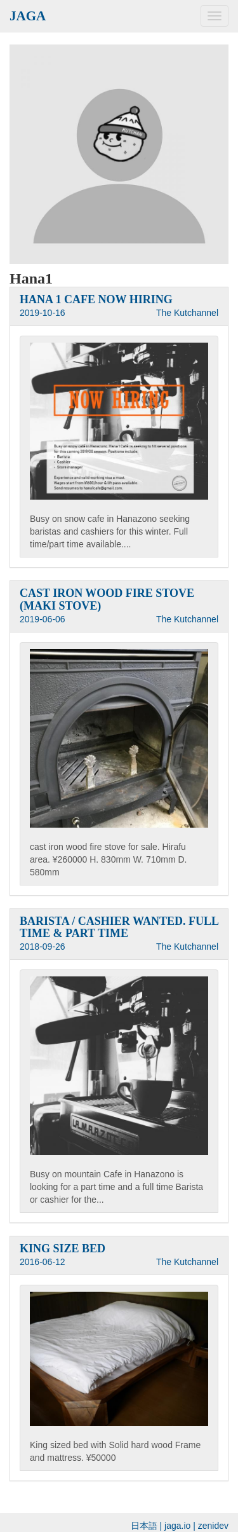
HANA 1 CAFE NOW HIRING (96, 299)
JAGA (28, 16)
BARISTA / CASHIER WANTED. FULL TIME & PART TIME (119, 927)
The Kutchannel (187, 313)
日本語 (144, 1526)
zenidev (213, 1526)
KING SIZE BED (62, 1248)
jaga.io (177, 1526)
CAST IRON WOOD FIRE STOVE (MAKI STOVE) (107, 599)
